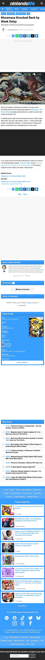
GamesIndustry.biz (17, 644)
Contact (6, 493)
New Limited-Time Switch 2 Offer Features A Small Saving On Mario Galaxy (23, 445)
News (3, 14)
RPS (32, 644)
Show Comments (22, 289)
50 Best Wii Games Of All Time (11, 184)
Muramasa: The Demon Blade (10, 319)
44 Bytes (7, 632)
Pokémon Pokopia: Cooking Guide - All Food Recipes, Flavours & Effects (23, 427)
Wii (28, 14)
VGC (42, 641)
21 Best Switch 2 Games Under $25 (20, 467)
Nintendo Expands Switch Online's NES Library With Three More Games (24, 457)
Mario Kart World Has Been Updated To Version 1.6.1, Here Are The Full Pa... (24, 439)
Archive (9, 497)
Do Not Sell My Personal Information (29, 632)
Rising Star (11, 14)
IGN (27, 641)
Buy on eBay (22, 362)
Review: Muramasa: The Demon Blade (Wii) (13, 351)
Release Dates (21, 14)
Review (16, 182)
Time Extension (35, 637)
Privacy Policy (16, 493)
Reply (27, 276)
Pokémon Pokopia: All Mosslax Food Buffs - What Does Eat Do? (23, 451)
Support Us (37, 490)
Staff (18, 490)
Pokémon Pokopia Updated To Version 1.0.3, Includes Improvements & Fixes (23, 472)
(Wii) (13, 176)
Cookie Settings (19, 497)
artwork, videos (25, 163)
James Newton (13, 30)
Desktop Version (32, 497)
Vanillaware (5, 332)
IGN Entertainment (29, 630)
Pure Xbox (24, 637)
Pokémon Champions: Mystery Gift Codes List (24, 463)
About (12, 490)
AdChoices (14, 632)
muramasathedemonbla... (9, 356)
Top (6, 490)
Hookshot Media (12, 630)
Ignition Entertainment (8, 328)
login (29, 303)
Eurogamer (35, 641)
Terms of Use (27, 493)
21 (26, 194)
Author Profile (18, 276)
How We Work (26, 490)
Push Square (14, 637)
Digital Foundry (7, 641)
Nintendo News (19, 641)
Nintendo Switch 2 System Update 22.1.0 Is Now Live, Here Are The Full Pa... (23, 433)
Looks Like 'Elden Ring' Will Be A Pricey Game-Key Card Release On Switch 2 (24, 478)
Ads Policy (37, 493)
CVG (27, 644)
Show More (22, 606)
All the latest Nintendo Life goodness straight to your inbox (22, 652)
